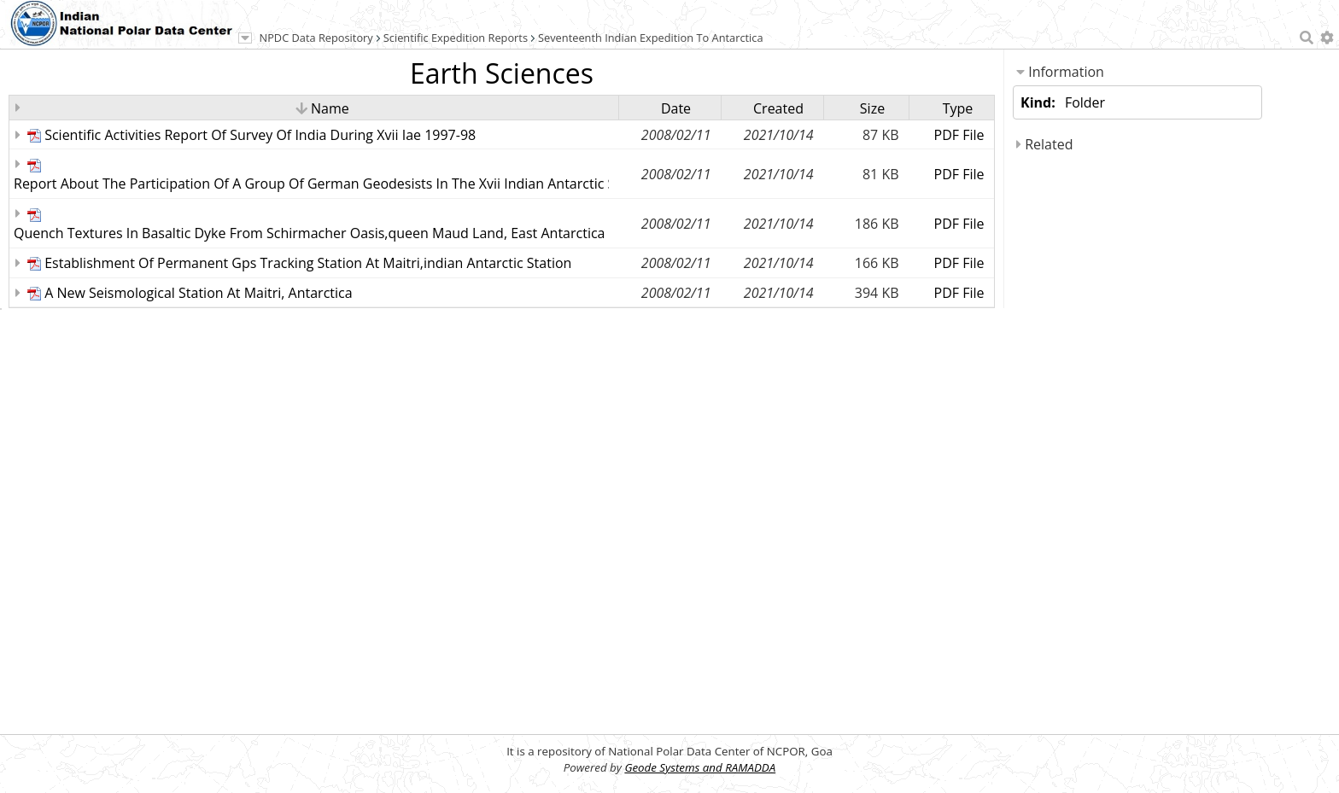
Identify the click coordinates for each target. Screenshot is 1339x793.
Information (1060, 71)
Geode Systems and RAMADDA (699, 767)
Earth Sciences (501, 73)
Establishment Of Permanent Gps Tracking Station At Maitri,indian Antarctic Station (307, 263)
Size (872, 108)
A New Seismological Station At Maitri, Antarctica (198, 292)
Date (676, 108)
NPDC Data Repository (316, 37)
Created (778, 108)
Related (1044, 144)
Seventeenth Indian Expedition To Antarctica (650, 37)
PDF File (959, 134)
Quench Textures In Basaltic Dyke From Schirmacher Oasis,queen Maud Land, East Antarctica (309, 233)
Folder (1085, 102)
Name (322, 108)
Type (958, 108)
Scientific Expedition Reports (455, 37)
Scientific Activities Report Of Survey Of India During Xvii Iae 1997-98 (260, 134)
